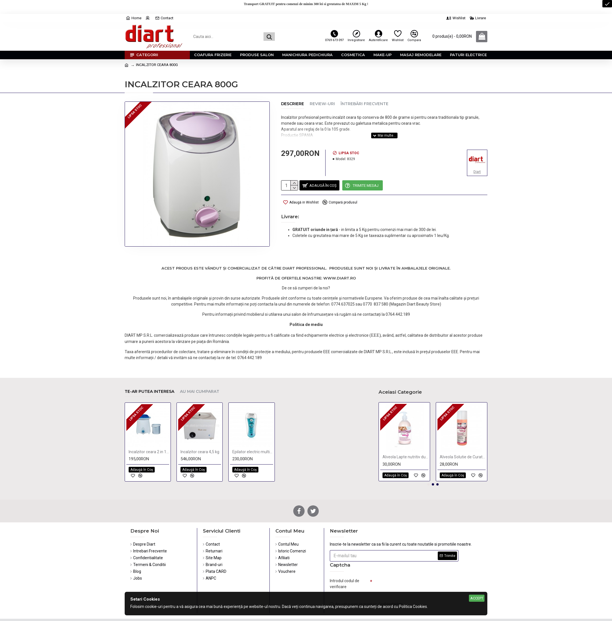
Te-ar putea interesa (149, 373)
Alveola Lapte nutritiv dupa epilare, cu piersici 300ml (405, 439)
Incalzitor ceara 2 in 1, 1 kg (149, 434)
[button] (428, 466)
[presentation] (412, 568)
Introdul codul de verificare (344, 566)
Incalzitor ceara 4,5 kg (199, 434)
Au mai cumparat (199, 373)
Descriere (292, 103)
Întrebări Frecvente (364, 103)
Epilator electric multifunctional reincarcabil (252, 434)
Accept (476, 598)
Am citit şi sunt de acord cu (366, 587)
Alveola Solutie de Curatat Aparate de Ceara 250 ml (463, 439)
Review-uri (322, 103)
